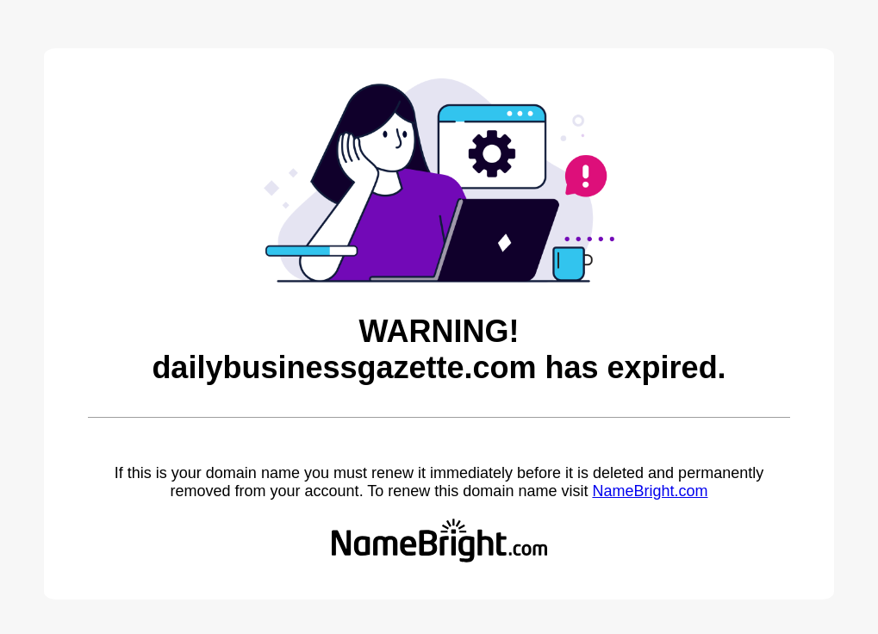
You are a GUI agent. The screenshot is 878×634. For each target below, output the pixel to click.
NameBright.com (649, 491)
